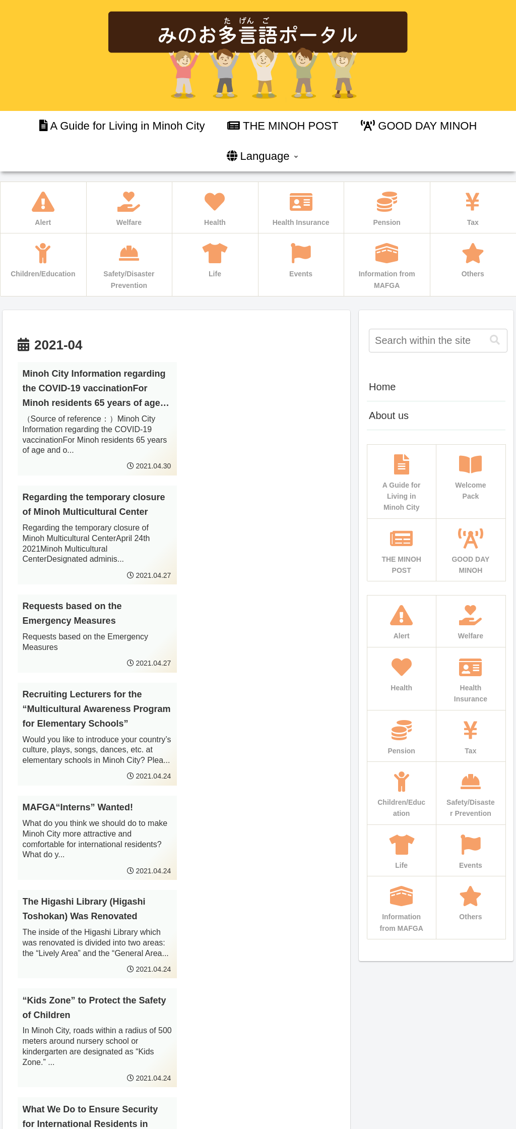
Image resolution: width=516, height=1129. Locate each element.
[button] (495, 340)
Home (382, 386)
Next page (176, 991)
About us (389, 415)
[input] (438, 340)
